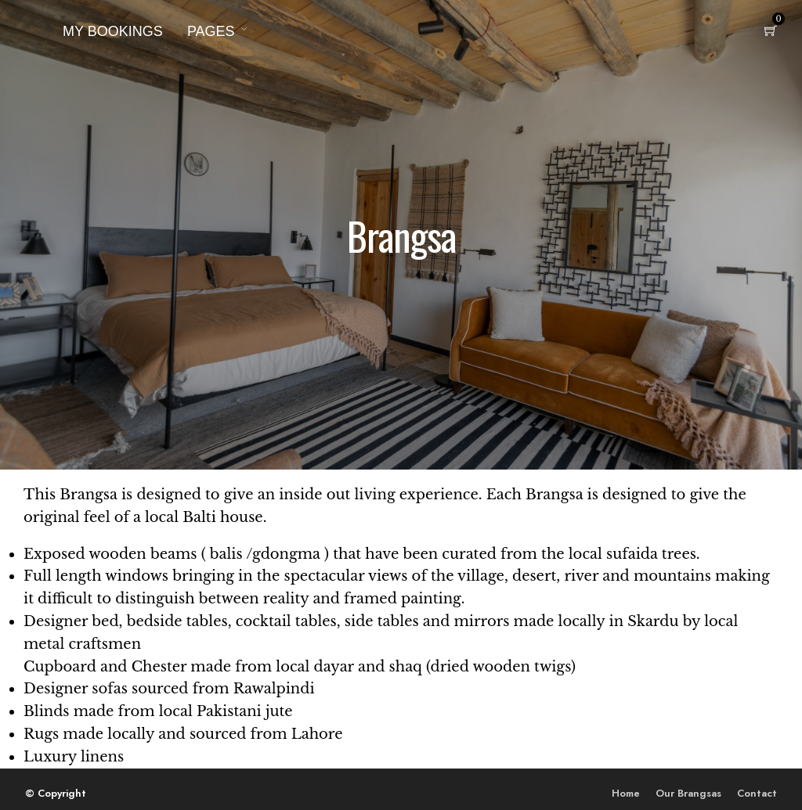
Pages (211, 31)
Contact (757, 793)
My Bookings (113, 31)
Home (626, 793)
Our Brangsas (688, 793)
